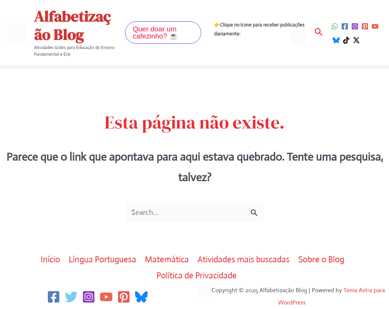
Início (50, 259)
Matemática (167, 259)
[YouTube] (375, 26)
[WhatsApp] (334, 26)
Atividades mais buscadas (243, 259)
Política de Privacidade (196, 275)
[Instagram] (354, 26)
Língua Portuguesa (102, 259)
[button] (163, 32)
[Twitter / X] (356, 40)
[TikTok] (346, 40)
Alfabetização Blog (72, 25)
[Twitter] (71, 296)
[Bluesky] (336, 40)
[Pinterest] (364, 26)
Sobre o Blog (321, 259)
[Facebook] (344, 26)
